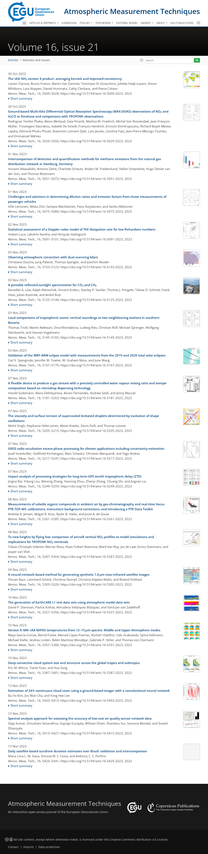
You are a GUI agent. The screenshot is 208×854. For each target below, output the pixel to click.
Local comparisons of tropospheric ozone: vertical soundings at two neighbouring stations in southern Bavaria (84, 320)
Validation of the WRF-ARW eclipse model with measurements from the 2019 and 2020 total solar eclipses (86, 355)
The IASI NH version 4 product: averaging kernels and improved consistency (65, 79)
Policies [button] (85, 23)
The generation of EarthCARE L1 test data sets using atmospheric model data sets (69, 602)
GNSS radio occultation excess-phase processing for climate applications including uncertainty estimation (86, 448)
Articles (13, 60)
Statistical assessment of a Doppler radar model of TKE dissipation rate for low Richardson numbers (81, 229)
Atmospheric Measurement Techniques (132, 11)
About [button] (160, 23)
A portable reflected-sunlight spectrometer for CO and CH (52, 285)
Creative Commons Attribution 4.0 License (139, 839)
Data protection (49, 847)
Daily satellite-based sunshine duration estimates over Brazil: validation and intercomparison (77, 751)
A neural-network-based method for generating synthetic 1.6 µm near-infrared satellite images (78, 574)
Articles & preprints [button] (43, 23)
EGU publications (182, 23)
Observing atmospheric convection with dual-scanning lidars (53, 257)
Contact (13, 847)
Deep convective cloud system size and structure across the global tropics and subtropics (74, 663)
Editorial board (126, 23)
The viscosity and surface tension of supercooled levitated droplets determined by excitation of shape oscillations (83, 418)
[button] (141, 60)
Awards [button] (146, 23)
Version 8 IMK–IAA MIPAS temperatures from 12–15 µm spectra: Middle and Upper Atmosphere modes (84, 630)
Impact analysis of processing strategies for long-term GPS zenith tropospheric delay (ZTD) (74, 476)
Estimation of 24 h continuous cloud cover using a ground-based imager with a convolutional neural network (89, 691)
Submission (69, 23)
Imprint (28, 847)
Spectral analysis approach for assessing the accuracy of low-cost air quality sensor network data (80, 718)
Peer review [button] (103, 23)
